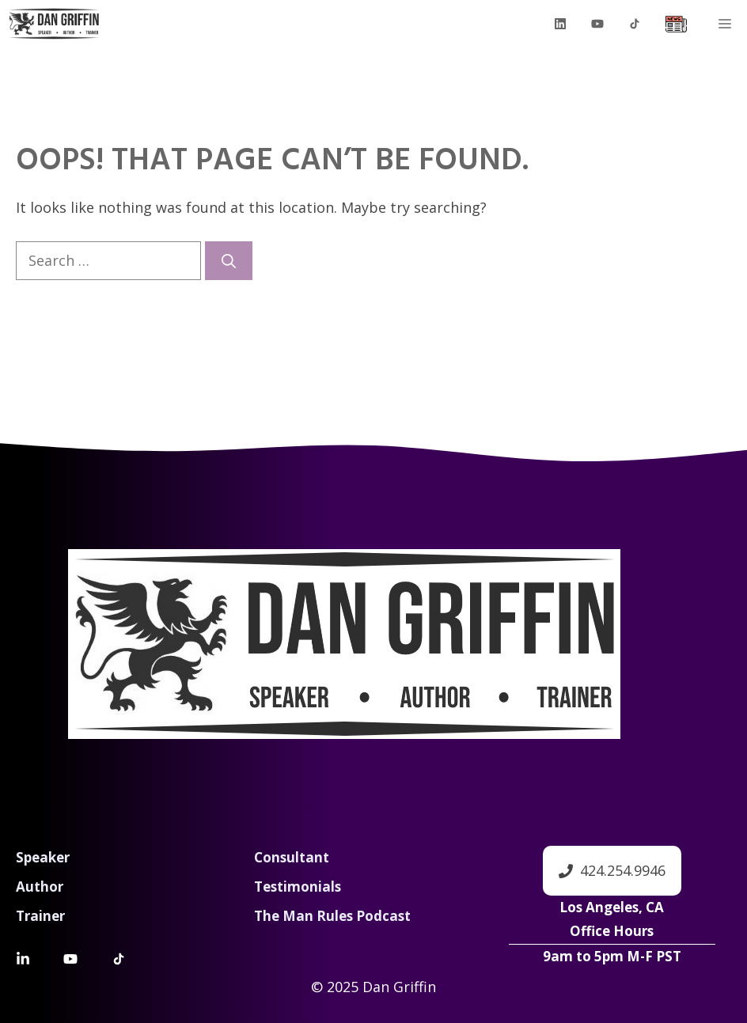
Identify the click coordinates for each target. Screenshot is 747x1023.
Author (39, 886)
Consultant (291, 857)
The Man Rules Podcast (332, 916)
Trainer (40, 916)
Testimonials (297, 886)
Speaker (43, 857)
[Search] (228, 260)
